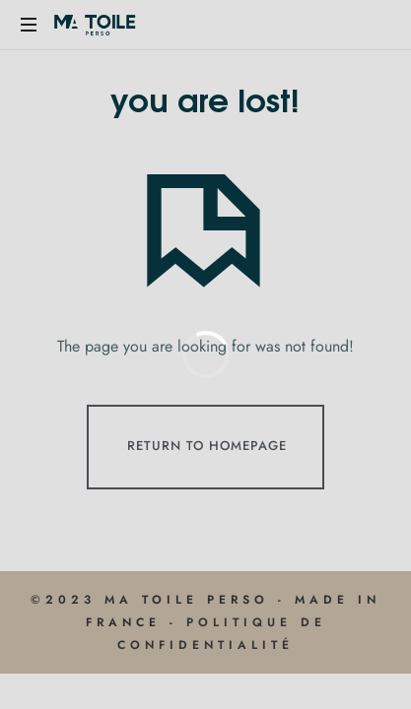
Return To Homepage (207, 445)
